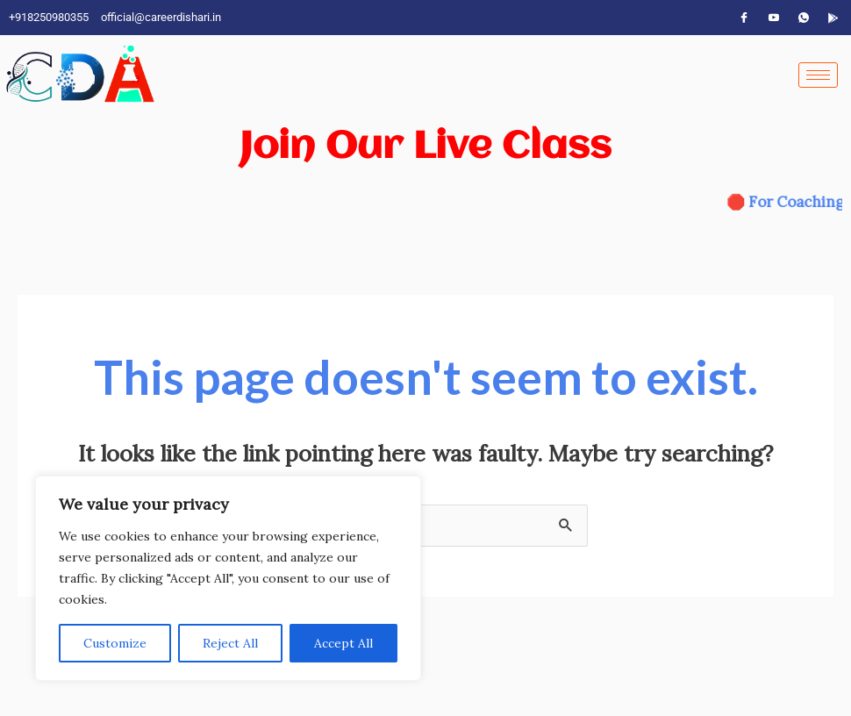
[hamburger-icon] (818, 75)
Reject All (230, 643)
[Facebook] (744, 17)
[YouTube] (774, 17)
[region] (228, 578)
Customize (115, 643)
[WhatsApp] (803, 17)
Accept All (343, 643)
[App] (833, 17)
